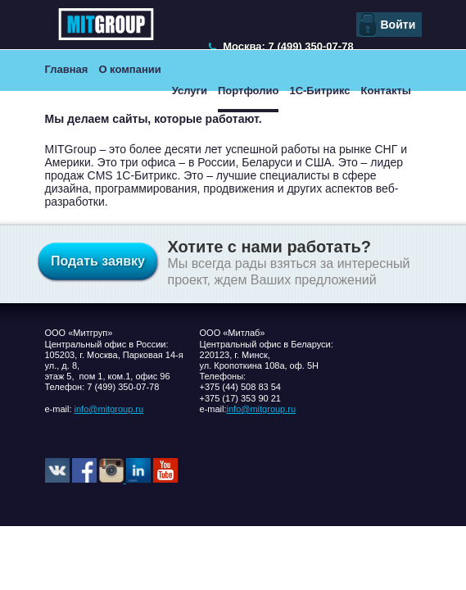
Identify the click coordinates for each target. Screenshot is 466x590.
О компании (129, 69)
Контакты (386, 90)
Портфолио (248, 90)
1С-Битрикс (319, 90)
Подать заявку (98, 261)
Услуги (189, 90)
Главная (66, 69)
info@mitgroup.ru (109, 409)
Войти (398, 24)
